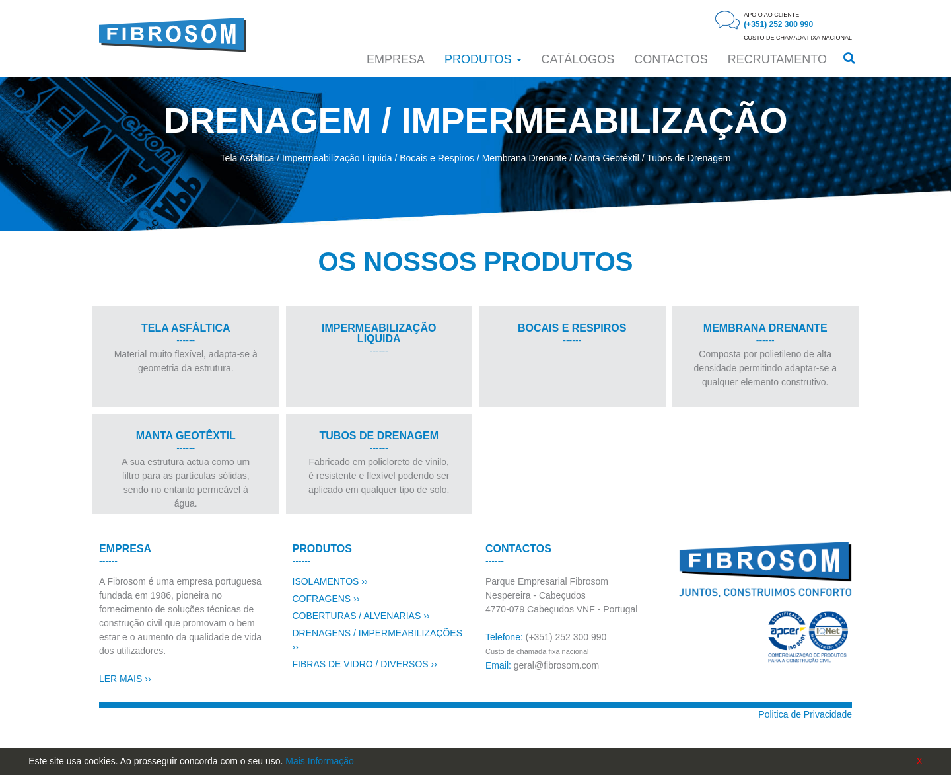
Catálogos (578, 59)
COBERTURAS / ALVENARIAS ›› (361, 615)
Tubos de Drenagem (688, 158)
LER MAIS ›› (125, 678)
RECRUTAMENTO (777, 59)
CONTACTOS (670, 59)
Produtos (483, 59)
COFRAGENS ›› (326, 598)
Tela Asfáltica (248, 158)
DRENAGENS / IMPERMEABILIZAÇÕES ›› (378, 640)
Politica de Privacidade (805, 714)
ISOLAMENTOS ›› (330, 581)
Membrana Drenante (524, 158)
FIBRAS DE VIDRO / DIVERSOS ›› (365, 664)
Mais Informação (319, 761)
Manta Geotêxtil (607, 158)
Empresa (396, 59)
